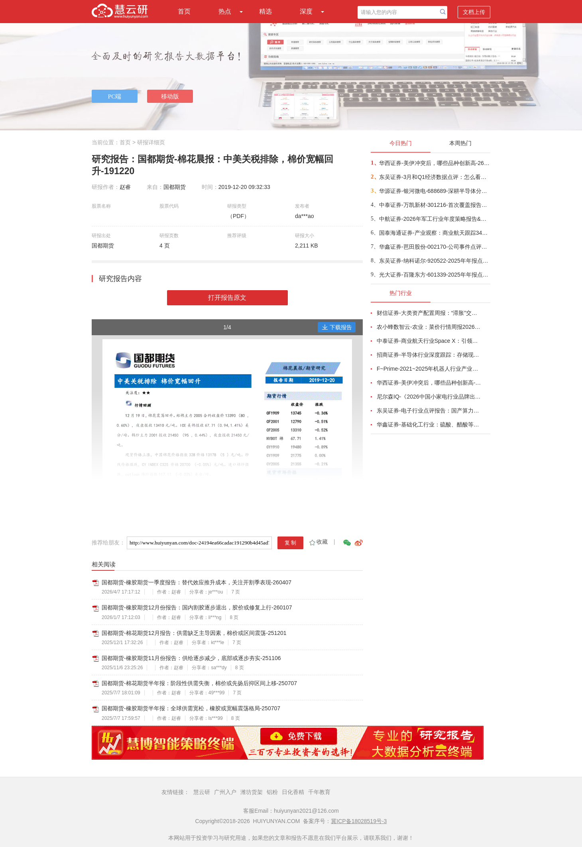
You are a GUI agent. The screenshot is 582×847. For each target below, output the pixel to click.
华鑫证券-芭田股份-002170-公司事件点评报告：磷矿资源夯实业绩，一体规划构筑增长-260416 (434, 247)
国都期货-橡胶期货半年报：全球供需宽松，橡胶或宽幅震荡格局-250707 (191, 708)
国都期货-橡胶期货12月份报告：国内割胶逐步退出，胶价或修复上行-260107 (197, 607)
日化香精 (293, 792)
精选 (265, 11)
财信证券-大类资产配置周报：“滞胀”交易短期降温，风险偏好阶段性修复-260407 (429, 313)
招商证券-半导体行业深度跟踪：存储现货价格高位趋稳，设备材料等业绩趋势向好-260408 (429, 355)
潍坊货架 (251, 792)
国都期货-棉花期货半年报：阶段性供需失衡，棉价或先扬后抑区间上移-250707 (199, 683)
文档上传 (474, 12)
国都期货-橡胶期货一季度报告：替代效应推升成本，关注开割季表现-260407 (196, 582)
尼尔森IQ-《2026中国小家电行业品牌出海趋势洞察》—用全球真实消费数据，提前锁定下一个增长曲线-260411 (429, 396)
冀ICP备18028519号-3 (359, 821)
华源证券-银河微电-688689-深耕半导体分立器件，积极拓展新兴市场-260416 (434, 191)
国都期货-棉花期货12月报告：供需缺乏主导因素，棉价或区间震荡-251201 (194, 633)
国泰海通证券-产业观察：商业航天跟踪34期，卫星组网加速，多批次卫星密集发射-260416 (434, 233)
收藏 (318, 541)
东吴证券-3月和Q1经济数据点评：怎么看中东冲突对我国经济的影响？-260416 (434, 177)
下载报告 (337, 327)
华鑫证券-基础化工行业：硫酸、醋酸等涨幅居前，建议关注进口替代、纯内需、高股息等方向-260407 (429, 424)
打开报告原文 (227, 297)
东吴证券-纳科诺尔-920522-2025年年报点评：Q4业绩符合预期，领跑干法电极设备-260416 (434, 260)
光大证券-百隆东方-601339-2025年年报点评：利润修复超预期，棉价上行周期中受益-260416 (434, 274)
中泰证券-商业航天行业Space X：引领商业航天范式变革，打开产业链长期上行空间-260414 (429, 341)
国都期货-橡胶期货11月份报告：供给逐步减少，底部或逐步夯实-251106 (191, 658)
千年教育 (319, 792)
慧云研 (201, 792)
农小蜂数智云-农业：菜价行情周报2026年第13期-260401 (429, 327)
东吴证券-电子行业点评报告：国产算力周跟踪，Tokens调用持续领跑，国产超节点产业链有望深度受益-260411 (429, 410)
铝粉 (272, 792)
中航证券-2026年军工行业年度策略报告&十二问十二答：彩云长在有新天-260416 (434, 219)
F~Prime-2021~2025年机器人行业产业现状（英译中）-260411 (429, 369)
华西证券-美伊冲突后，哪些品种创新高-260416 (434, 163)
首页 (184, 11)
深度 (306, 11)
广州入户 (225, 792)
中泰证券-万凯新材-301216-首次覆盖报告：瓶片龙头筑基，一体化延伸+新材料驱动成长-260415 (434, 205)
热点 (224, 11)
